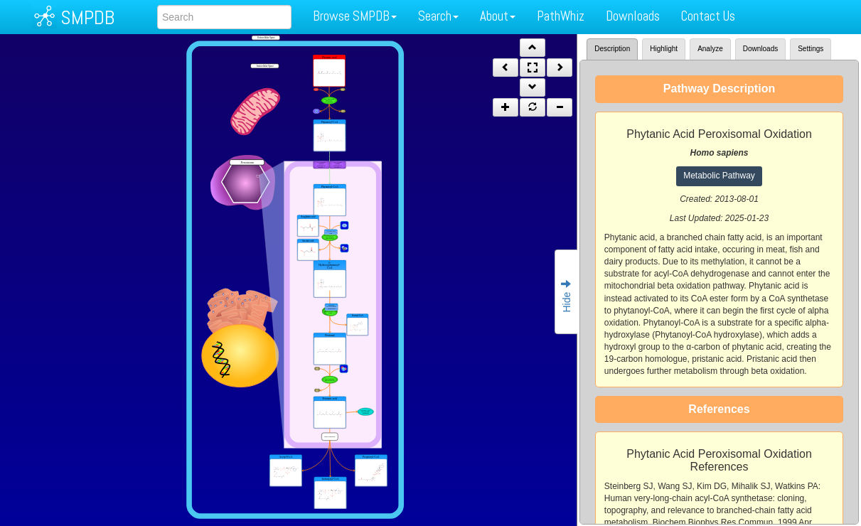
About (497, 16)
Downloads (633, 16)
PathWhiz (560, 16)
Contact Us (708, 16)
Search (438, 16)
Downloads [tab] (760, 49)
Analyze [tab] (710, 49)
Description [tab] (612, 49)
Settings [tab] (810, 49)
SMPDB (87, 17)
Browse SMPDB (355, 16)
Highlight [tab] (664, 49)
